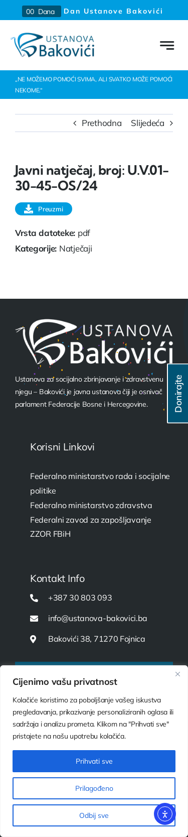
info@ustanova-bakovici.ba (97, 618)
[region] (94, 751)
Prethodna (102, 122)
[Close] (177, 674)
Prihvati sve (94, 761)
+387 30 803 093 (80, 597)
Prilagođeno (94, 788)
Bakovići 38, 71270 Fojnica (96, 639)
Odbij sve (94, 815)
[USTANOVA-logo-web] (52, 37)
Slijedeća (147, 122)
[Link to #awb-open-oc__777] (167, 45)
